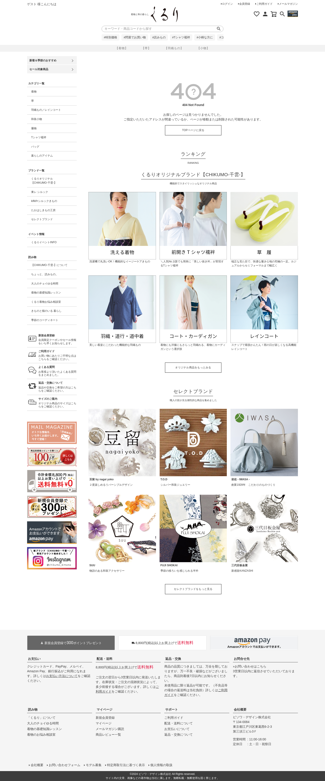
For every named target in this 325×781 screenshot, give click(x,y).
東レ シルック (39, 192)
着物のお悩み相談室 (41, 734)
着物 (34, 91)
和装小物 (36, 119)
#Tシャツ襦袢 (181, 37)
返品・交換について (178, 734)
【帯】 (146, 48)
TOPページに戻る (193, 130)
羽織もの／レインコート (46, 109)
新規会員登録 (105, 717)
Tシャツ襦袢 (38, 137)
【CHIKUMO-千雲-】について (49, 265)
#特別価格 (110, 37)
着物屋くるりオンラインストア (164, 14)
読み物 (32, 709)
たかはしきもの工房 (43, 210)
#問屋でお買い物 (135, 37)
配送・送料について (178, 723)
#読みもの (159, 37)
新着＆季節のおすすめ (42, 60)
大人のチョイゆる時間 (44, 283)
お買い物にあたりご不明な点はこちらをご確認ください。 (57, 355)
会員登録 (244, 3)
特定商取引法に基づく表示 (126, 765)
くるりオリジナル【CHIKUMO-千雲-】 (44, 180)
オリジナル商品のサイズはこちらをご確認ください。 (57, 402)
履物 (34, 128)
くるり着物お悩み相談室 (46, 301)
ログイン (227, 3)
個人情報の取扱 (161, 765)
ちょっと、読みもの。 (44, 274)
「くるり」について (41, 717)
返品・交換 (173, 659)
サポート (171, 709)
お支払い (34, 659)
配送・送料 (104, 659)
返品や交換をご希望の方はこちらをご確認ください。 (57, 386)
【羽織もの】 (174, 48)
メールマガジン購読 (110, 729)
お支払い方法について (62, 676)
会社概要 (240, 709)
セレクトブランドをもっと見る (193, 589)
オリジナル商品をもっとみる (193, 367)
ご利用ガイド (264, 3)
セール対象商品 (38, 69)
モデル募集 (94, 765)
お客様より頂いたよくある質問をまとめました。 (57, 371)
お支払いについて (177, 729)
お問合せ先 (242, 659)
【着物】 (121, 48)
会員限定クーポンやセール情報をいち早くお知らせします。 (57, 339)
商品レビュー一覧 (108, 734)
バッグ (35, 146)
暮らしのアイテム (42, 155)
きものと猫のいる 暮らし (46, 310)
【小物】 (203, 48)
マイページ (104, 709)
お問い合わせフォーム (64, 765)
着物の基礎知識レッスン (46, 292)
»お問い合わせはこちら (249, 666)
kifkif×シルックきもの (44, 201)
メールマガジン (288, 3)
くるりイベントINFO (44, 242)
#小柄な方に (205, 37)
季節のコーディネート (44, 320)
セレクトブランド (42, 219)
